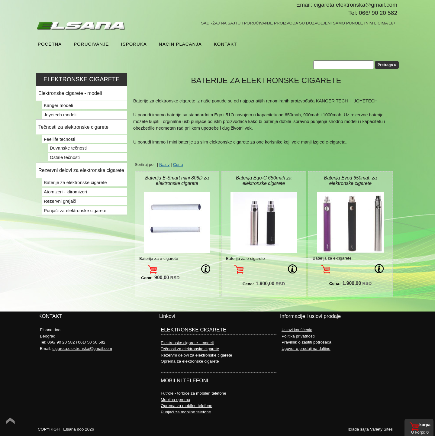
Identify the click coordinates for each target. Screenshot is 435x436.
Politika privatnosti (298, 336)
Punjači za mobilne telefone (186, 412)
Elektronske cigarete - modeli (70, 93)
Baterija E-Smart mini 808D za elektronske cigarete (177, 180)
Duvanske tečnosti (68, 147)
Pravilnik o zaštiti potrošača (306, 342)
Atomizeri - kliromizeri (65, 191)
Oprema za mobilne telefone (186, 405)
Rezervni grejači (60, 201)
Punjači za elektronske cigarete (75, 210)
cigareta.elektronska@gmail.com (82, 348)
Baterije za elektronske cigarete (75, 182)
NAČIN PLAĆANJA (180, 44)
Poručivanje (91, 44)
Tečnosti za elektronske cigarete (73, 127)
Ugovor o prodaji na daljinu (306, 348)
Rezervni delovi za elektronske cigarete (81, 170)
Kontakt (225, 44)
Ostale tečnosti (65, 157)
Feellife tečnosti (59, 139)
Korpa (424, 424)
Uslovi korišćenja (297, 330)
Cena (178, 164)
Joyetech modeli (60, 114)
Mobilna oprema (175, 399)
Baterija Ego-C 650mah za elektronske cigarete (264, 180)
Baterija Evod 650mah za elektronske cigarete (350, 180)
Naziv (164, 164)
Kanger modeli (58, 105)
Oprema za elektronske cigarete (190, 361)
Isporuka (134, 44)
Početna (50, 44)
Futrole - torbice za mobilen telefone (193, 393)
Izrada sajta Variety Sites (370, 429)
